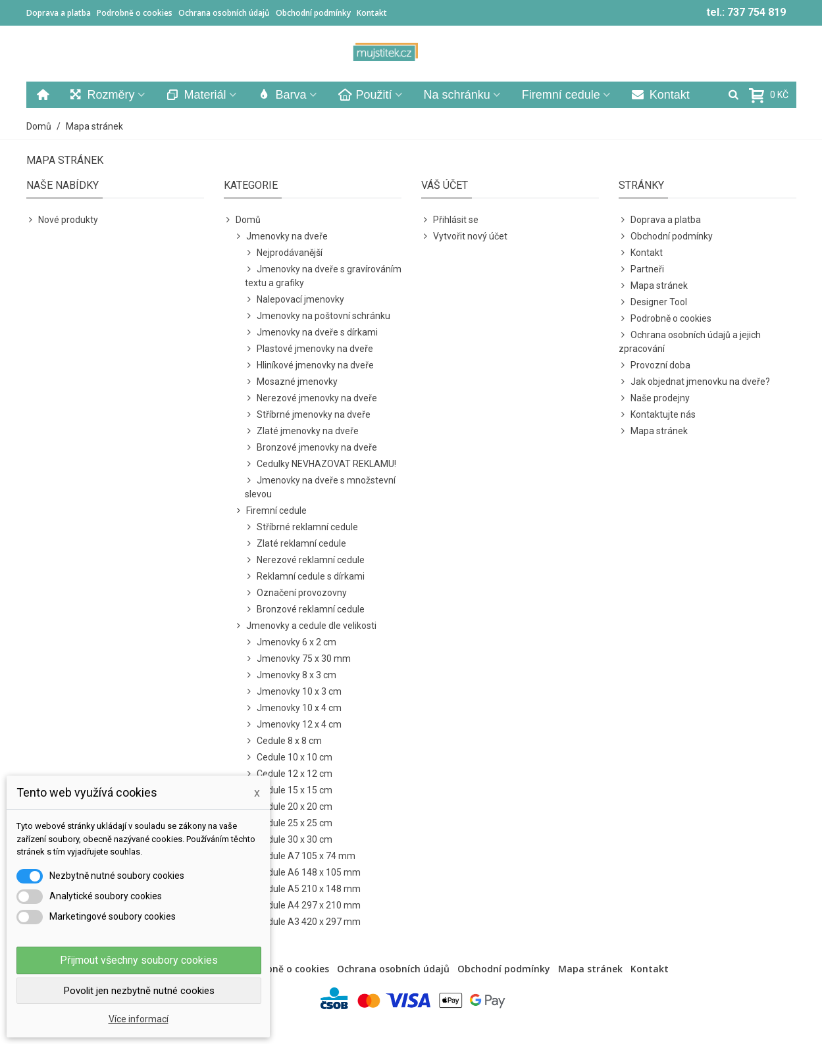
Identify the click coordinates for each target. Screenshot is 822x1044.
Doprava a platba (58, 12)
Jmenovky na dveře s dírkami (311, 332)
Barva (282, 94)
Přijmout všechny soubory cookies (139, 960)
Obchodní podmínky (313, 12)
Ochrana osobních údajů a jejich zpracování (690, 341)
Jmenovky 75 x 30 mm (298, 659)
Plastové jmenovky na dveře (309, 349)
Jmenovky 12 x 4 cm (293, 725)
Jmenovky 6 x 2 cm (290, 642)
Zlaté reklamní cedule (295, 544)
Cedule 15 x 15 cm (288, 790)
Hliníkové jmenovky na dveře (309, 365)
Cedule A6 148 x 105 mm (303, 873)
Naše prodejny (654, 398)
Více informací (138, 1019)
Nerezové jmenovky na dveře (311, 398)
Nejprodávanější (283, 253)
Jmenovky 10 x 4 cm (293, 708)
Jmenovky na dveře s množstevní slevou (320, 486)
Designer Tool (653, 302)
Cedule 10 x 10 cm (288, 757)
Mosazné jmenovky (291, 382)
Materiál (196, 94)
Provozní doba (654, 365)
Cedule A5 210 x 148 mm (303, 889)
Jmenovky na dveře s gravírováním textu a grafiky (323, 275)
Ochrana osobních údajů (224, 12)
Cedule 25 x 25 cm (288, 823)
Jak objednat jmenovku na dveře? (694, 382)
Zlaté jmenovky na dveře (302, 431)
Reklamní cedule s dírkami (305, 577)
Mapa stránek (653, 286)
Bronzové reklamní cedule (305, 609)
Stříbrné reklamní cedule (301, 527)
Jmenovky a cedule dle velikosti (305, 626)
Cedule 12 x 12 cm (288, 774)
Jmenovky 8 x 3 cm (290, 675)
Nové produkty (62, 220)
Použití (365, 94)
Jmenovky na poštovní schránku (317, 316)
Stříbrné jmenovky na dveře (308, 415)
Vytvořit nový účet (464, 236)
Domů (242, 220)
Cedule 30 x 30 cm (288, 840)
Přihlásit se (449, 220)
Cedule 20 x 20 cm (288, 807)
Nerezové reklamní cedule (305, 560)
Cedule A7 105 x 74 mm (300, 856)
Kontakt (372, 12)
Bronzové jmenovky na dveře (311, 448)
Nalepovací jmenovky (294, 300)
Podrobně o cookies (134, 12)
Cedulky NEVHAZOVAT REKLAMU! (320, 464)
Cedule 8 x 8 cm (283, 741)
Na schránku (457, 94)
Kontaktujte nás (657, 415)
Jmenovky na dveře (281, 236)
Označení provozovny (296, 593)
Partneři (641, 269)
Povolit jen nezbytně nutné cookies (139, 991)
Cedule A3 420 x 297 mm (303, 922)
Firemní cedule (561, 94)
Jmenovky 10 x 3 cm (293, 692)
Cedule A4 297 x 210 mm (303, 905)
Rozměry (102, 94)
